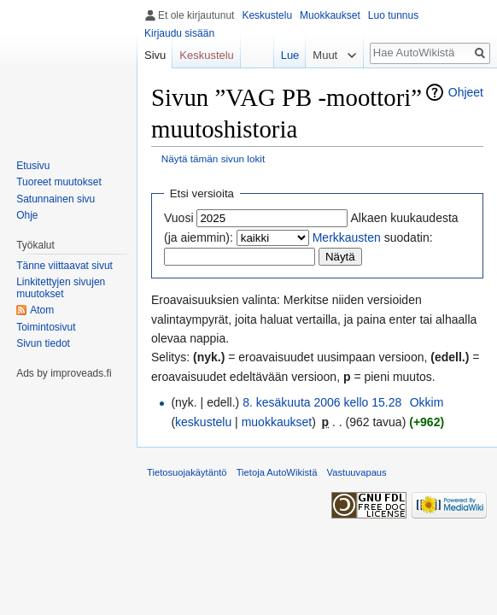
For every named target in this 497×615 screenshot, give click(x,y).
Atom (42, 310)
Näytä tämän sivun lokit (213, 158)
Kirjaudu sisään (179, 33)
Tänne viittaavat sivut (64, 266)
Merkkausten (347, 237)
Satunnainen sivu (55, 199)
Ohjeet (465, 92)
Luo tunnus (393, 15)
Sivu (155, 55)
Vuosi (179, 218)
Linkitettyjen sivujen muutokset (60, 288)
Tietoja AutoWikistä (277, 472)
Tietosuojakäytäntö (187, 472)
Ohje (27, 215)
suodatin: (373, 237)
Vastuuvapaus (357, 472)
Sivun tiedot (43, 343)
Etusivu (33, 166)
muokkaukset (277, 422)
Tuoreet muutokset (59, 182)
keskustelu (203, 422)
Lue (290, 55)
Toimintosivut (45, 327)
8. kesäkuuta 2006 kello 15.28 (322, 402)
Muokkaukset (330, 15)
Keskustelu (267, 15)
